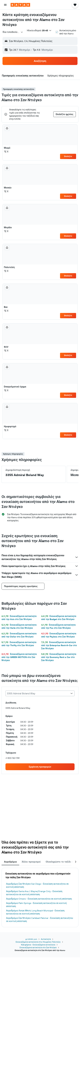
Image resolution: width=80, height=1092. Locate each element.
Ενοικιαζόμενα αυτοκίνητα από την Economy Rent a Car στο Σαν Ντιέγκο (58, 657)
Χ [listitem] (6, 151)
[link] (40, 766)
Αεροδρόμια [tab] (10, 861)
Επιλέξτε (68, 156)
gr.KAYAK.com (31, 939)
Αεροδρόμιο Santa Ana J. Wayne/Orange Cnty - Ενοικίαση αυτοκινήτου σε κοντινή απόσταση (34, 893)
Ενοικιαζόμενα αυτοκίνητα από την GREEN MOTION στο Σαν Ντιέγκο (19, 657)
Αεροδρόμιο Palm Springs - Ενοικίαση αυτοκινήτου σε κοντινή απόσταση (36, 905)
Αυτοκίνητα (46, 939)
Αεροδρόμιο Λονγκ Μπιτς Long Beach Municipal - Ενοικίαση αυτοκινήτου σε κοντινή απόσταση (35, 912)
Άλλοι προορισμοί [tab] (31, 861)
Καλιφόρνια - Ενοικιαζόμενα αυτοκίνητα (38, 945)
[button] (5, 4)
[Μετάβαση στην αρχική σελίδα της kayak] (20, 5)
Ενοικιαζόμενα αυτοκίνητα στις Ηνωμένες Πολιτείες (38, 942)
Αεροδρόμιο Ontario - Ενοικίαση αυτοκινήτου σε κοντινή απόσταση (39, 898)
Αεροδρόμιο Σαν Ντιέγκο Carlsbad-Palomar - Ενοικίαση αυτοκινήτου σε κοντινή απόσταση (39, 920)
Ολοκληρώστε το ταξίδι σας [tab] (60, 861)
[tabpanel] (40, 897)
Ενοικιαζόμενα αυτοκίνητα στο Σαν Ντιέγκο (38, 947)
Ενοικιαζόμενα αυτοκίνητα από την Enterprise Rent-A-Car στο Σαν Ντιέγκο (59, 645)
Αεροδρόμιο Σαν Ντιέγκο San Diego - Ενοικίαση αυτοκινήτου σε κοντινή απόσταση (37, 885)
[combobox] (12, 32)
